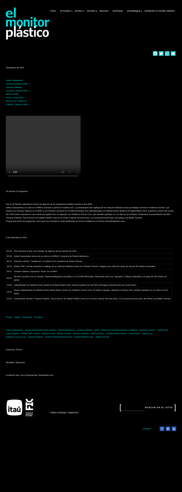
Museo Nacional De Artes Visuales (40, 330)
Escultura (38, 317)
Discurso (104, 11)
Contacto (147, 429)
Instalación (27, 317)
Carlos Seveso (12, 333)
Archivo (79, 12)
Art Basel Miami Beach (116, 333)
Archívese (118, 11)
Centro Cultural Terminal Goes (58, 337)
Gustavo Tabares (84, 330)
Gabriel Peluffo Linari (84, 337)
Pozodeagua (134, 12)
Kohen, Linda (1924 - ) (16, 97)
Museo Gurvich (64, 333)
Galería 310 (162, 330)
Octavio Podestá (35, 337)
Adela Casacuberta (14, 80)
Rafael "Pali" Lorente (30, 333)
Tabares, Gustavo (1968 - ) (18, 84)
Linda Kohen (134, 333)
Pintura (9, 317)
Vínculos (91, 12)
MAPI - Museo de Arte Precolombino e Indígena (116, 330)
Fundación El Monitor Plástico (159, 11)
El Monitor (65, 12)
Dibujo (17, 317)
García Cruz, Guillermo (16, 101)
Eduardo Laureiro (147, 330)
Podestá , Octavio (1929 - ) (18, 104)
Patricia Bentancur (66, 330)
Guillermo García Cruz (16, 337)
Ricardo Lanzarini (81, 333)
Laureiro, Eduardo (14, 87)
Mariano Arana (48, 333)
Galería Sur (147, 333)
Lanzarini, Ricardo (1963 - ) (18, 91)
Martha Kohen (12, 94)
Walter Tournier (102, 337)
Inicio (53, 11)
